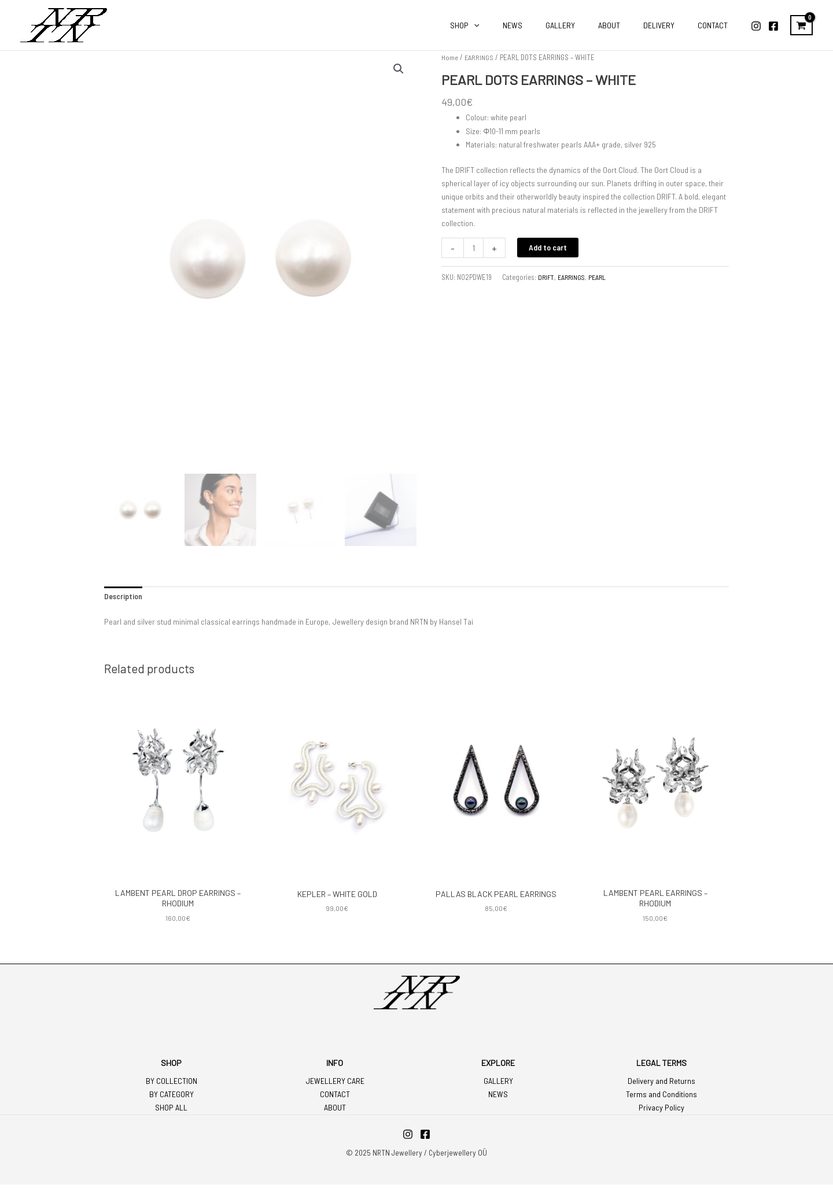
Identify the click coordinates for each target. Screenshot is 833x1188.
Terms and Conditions (661, 1098)
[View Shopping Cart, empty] (801, 25)
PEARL (601, 277)
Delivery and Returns (661, 1084)
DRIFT (546, 277)
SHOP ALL (171, 1111)
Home (449, 57)
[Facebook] (773, 26)
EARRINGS (480, 57)
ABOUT (335, 1111)
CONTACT (335, 1098)
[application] (512, 25)
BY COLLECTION (171, 1084)
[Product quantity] (474, 248)
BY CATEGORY (171, 1098)
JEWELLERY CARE (334, 1084)
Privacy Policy (661, 1111)
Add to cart (549, 247)
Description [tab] (123, 599)
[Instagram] (756, 26)
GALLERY (498, 1084)
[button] (398, 69)
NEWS (498, 1098)
